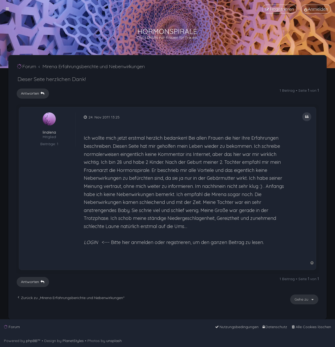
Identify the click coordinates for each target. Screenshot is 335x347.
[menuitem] (316, 9)
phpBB (31, 340)
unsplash (114, 340)
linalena (49, 132)
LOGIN (91, 242)
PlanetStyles (73, 340)
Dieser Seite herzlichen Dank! (52, 79)
